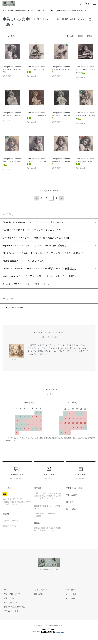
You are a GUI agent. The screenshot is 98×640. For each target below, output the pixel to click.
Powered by (49, 634)
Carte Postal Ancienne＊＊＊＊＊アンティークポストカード (31, 11)
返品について (8, 601)
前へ (37, 201)
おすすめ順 (69, 39)
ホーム (5, 11)
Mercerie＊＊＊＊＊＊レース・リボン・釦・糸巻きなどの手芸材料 (36, 240)
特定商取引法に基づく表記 (13, 610)
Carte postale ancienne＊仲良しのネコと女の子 (36, 163)
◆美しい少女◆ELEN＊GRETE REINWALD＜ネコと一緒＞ (23, 13)
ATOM (40, 597)
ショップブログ (39, 593)
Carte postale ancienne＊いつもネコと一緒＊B (36, 117)
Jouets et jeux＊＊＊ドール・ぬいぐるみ (23, 263)
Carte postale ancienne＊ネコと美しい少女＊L (12, 71)
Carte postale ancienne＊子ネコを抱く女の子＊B (85, 118)
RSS (35, 597)
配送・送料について (10, 597)
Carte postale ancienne (14, 310)
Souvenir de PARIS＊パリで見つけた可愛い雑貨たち (29, 286)
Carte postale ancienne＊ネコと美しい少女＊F (61, 71)
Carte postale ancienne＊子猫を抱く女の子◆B (61, 163)
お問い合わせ (70, 601)
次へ (61, 201)
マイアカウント (71, 593)
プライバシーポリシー (11, 614)
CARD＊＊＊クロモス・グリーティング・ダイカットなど (32, 232)
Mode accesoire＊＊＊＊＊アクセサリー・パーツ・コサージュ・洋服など (40, 278)
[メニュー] (94, 4)
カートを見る (70, 597)
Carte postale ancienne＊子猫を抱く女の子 (85, 163)
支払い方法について (10, 606)
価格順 (80, 39)
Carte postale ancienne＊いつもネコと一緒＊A (61, 117)
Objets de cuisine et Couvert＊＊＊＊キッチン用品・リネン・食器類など (39, 270)
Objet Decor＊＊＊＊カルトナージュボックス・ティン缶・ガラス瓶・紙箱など (43, 255)
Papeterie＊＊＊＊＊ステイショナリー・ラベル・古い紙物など (35, 247)
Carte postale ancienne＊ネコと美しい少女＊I (36, 71)
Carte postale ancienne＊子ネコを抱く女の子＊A (12, 164)
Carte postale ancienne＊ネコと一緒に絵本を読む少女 (85, 72)
